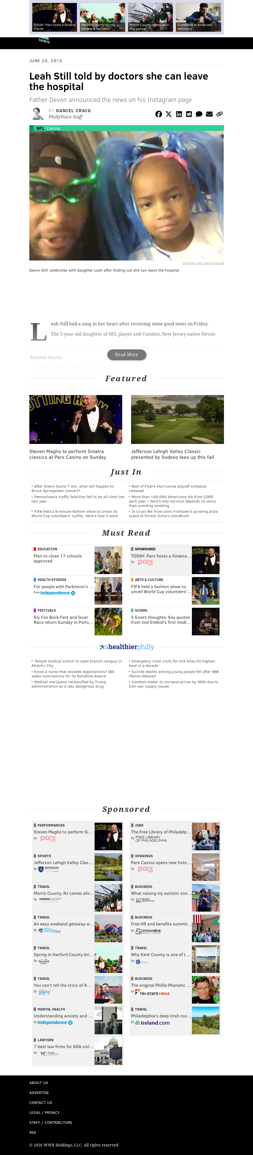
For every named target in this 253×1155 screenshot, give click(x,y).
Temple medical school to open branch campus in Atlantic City (77, 663)
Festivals (47, 610)
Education (47, 548)
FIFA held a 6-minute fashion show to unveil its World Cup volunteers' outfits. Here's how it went (75, 513)
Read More (126, 354)
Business (143, 886)
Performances (51, 825)
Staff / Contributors (50, 1122)
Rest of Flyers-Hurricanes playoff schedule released (167, 488)
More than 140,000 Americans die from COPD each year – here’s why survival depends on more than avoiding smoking (172, 501)
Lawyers (46, 1039)
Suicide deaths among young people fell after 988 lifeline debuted (174, 673)
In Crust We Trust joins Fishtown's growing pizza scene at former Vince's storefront (173, 513)
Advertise (39, 1092)
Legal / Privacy (44, 1112)
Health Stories (52, 579)
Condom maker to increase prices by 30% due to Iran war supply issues (173, 684)
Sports (44, 41)
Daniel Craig (73, 110)
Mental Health (51, 1009)
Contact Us (40, 1102)
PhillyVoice (13, 43)
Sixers (141, 610)
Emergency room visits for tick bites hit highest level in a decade (172, 663)
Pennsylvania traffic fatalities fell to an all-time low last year (78, 499)
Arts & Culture (149, 579)
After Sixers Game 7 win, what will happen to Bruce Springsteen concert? (73, 488)
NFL (40, 128)
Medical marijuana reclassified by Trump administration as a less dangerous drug (69, 684)
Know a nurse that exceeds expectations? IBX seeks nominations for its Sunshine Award (73, 673)
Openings (144, 855)
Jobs (139, 825)
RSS (32, 1132)
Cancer (54, 128)
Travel (44, 886)
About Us (38, 1082)
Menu (244, 43)
